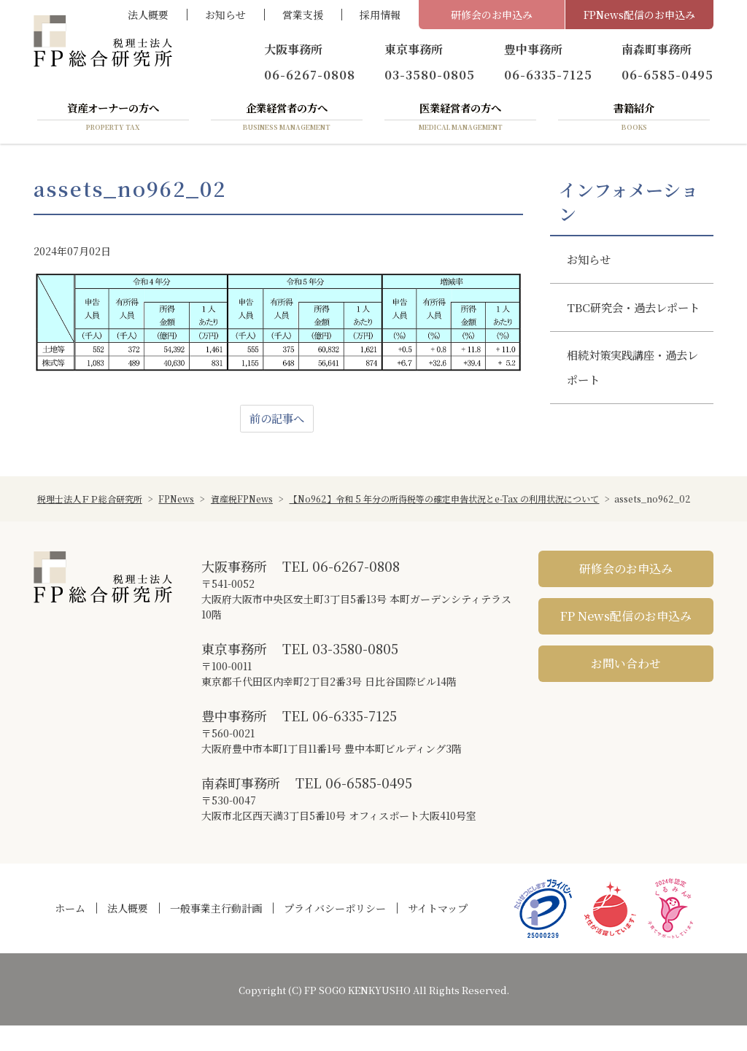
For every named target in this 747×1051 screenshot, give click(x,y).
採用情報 (380, 14)
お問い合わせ (626, 688)
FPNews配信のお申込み (639, 14)
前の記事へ (277, 421)
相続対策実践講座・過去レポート (632, 401)
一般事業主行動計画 (216, 933)
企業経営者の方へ (287, 119)
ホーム (70, 933)
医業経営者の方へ (460, 119)
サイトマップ (438, 933)
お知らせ (225, 14)
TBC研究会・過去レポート (632, 326)
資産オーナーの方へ (113, 119)
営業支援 (302, 14)
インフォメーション (628, 204)
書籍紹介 (634, 119)
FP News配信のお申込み (626, 640)
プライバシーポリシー (335, 933)
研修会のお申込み (492, 14)
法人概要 (148, 14)
